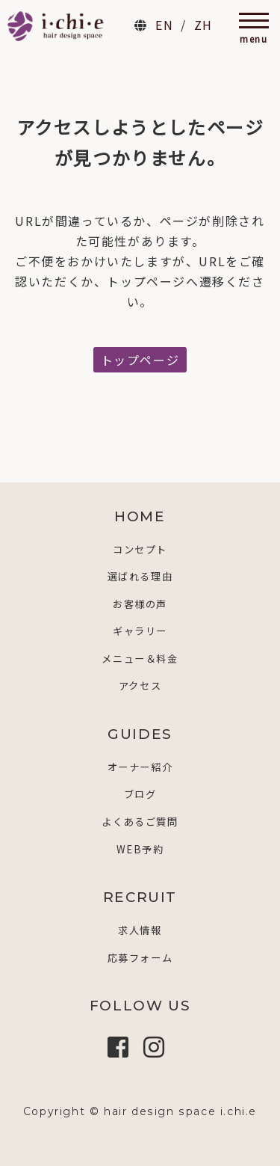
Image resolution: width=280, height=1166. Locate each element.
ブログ (140, 794)
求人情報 (139, 930)
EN (164, 25)
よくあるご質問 (140, 821)
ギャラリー (140, 631)
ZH (203, 25)
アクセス (140, 685)
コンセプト (140, 549)
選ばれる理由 (140, 576)
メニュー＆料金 (140, 658)
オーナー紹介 (140, 767)
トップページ (140, 360)
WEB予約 (140, 849)
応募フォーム (140, 958)
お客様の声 (140, 604)
